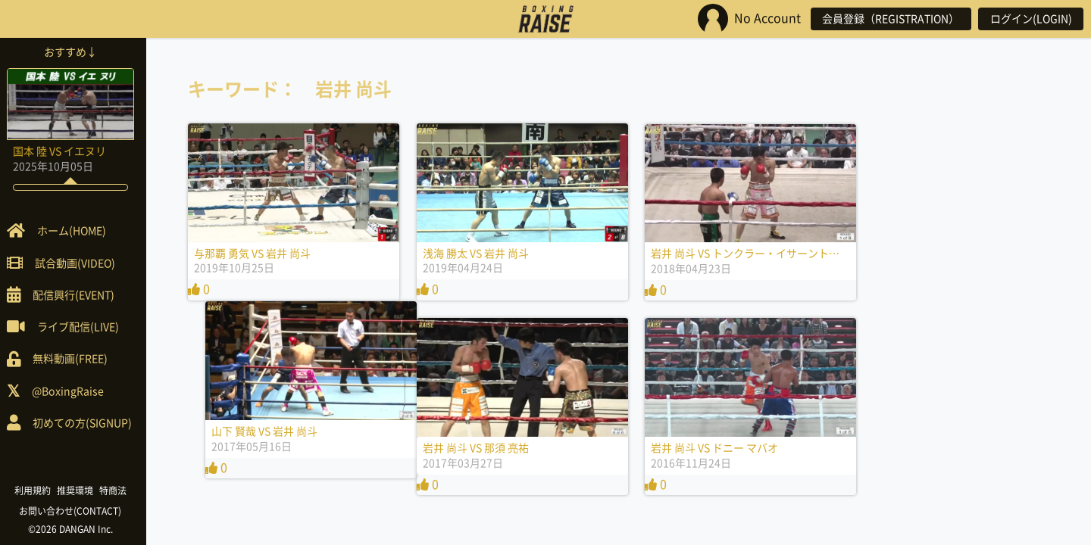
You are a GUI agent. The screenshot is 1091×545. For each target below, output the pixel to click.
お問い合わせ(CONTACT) (76, 510)
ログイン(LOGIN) (1030, 19)
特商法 (118, 490)
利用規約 (38, 490)
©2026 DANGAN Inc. (75, 529)
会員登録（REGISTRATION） (889, 19)
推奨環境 (80, 490)
